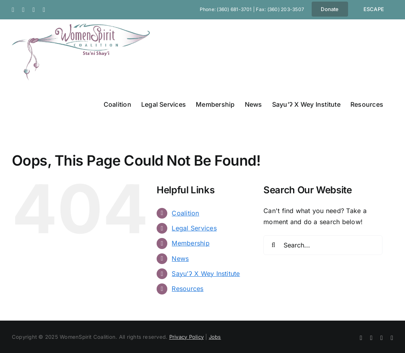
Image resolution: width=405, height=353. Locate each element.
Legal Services (194, 228)
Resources (187, 289)
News (180, 258)
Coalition (185, 213)
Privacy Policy (186, 337)
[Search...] (322, 245)
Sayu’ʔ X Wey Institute (206, 273)
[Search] (273, 245)
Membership (190, 243)
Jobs (215, 337)
